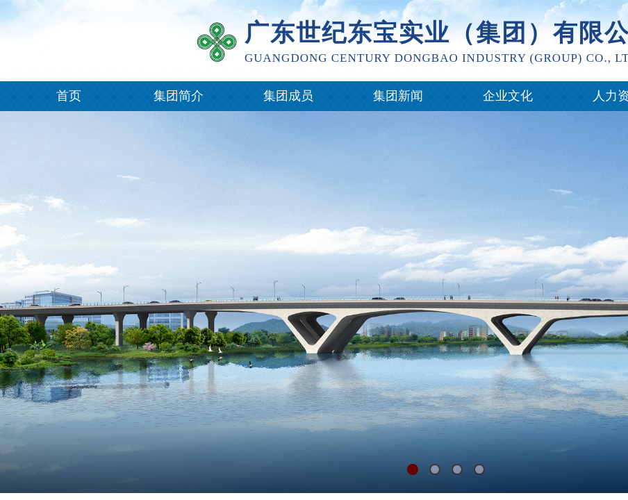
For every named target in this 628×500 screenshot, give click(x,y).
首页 (68, 96)
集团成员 (288, 96)
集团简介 (179, 96)
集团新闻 (398, 96)
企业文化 (508, 96)
